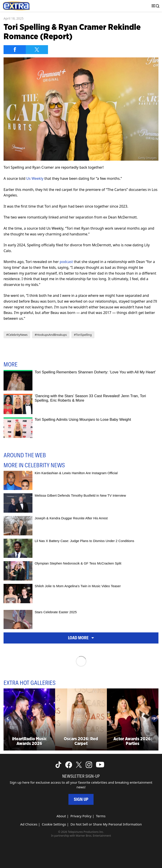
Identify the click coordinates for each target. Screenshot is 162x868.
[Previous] (7, 718)
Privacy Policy (81, 816)
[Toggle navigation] (154, 6)
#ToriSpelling (83, 335)
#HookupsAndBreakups (51, 335)
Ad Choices (28, 824)
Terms (101, 816)
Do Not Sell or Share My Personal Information (106, 824)
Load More (81, 637)
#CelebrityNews (17, 335)
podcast (66, 261)
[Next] (154, 718)
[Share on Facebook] (15, 49)
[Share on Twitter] (37, 49)
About (61, 816)
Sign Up (81, 799)
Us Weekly (34, 178)
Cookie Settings (54, 824)
